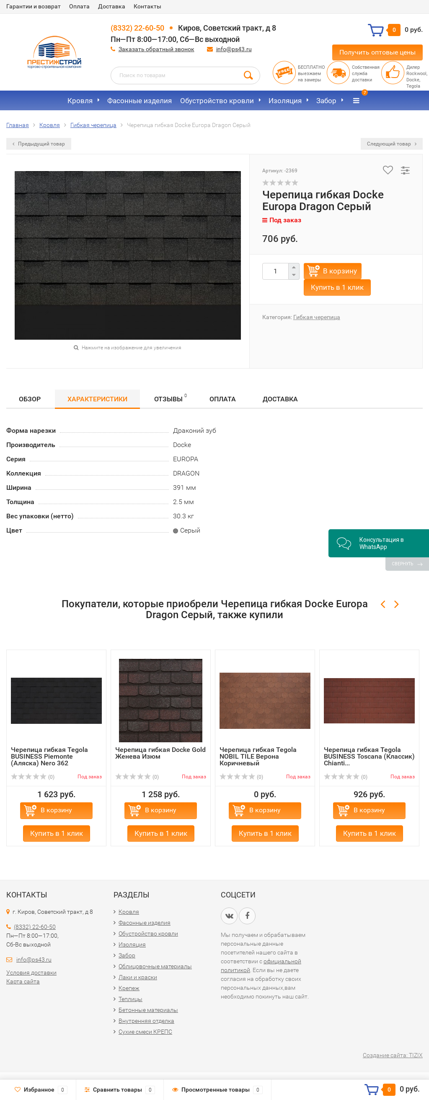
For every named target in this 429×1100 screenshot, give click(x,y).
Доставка (111, 6)
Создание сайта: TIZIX (393, 1055)
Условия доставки (31, 972)
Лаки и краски (138, 977)
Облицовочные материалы (155, 966)
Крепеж (129, 988)
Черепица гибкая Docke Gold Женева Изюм (160, 753)
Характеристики (97, 399)
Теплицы (130, 999)
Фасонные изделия (139, 100)
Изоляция (285, 100)
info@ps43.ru (234, 49)
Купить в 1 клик (337, 287)
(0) (32, 777)
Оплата (79, 6)
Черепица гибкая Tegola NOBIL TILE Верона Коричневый (258, 756)
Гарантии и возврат (33, 6)
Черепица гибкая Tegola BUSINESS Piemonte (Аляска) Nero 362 (49, 756)
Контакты (147, 6)
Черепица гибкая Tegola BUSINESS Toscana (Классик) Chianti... (369, 756)
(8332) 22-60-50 (137, 27)
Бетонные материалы (148, 1009)
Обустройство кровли (217, 100)
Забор (326, 100)
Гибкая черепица (316, 317)
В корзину (340, 271)
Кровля (80, 100)
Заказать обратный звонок (156, 49)
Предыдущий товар (39, 144)
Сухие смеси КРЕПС (145, 1031)
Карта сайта (23, 981)
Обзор (30, 399)
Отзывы (170, 398)
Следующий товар (391, 144)
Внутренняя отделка (146, 1020)
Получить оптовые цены (377, 52)
